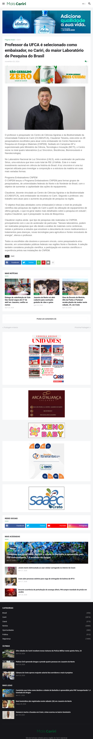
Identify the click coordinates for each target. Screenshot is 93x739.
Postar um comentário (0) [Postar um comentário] (46, 319)
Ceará (46, 621)
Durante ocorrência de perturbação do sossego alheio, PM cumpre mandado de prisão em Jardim (52, 591)
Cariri (19, 40)
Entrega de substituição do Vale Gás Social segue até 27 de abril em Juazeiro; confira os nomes (17, 301)
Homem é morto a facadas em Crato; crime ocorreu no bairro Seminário (43, 712)
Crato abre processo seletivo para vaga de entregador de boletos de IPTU (46, 579)
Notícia (46, 626)
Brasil (46, 613)
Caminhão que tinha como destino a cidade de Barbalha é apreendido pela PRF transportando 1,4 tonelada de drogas (53, 691)
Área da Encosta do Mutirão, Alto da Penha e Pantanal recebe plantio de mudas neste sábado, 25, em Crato (74, 301)
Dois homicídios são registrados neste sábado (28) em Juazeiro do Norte (44, 701)
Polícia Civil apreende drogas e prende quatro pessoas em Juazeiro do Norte (45, 662)
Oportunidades (46, 630)
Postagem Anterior (11, 327)
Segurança (46, 639)
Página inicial (10, 40)
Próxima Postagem (82, 327)
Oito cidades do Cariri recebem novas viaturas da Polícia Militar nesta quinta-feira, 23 (49, 651)
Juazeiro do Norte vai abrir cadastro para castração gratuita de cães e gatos (44, 300)
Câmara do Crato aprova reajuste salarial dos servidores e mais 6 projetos (44, 673)
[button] (3, 4)
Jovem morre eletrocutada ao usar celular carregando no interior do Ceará (46, 568)
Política (46, 634)
